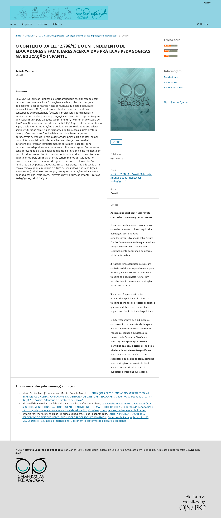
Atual (13, 24)
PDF (117, 142)
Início (18, 35)
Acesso (207, 2)
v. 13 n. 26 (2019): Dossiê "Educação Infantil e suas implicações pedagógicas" (78, 35)
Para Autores (170, 82)
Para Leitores (170, 77)
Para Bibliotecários (173, 87)
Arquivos (27, 24)
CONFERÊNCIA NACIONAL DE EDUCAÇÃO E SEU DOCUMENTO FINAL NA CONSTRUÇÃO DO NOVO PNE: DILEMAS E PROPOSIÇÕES (86, 405)
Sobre (56, 24)
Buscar (202, 24)
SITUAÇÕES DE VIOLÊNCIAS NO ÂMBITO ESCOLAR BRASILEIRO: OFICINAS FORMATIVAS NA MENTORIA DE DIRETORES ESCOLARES (85, 394)
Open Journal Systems (177, 102)
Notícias (42, 24)
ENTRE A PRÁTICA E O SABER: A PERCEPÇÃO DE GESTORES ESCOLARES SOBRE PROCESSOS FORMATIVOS (83, 415)
